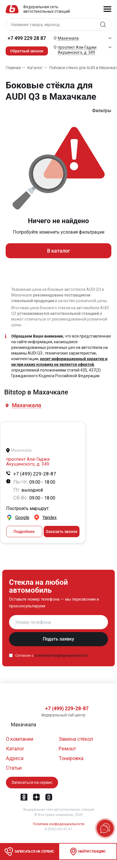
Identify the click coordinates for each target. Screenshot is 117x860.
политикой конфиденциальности (60, 656)
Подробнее (24, 531)
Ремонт (67, 749)
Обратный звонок (26, 51)
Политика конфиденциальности (58, 824)
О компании (19, 739)
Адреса (14, 758)
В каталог (58, 251)
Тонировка (71, 758)
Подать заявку (58, 639)
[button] (27, 405)
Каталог (15, 749)
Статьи (14, 768)
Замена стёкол (76, 739)
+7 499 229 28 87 (27, 38)
